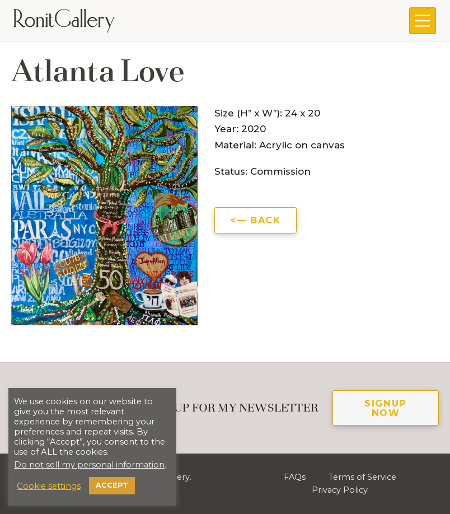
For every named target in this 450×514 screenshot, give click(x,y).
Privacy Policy (340, 490)
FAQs (295, 477)
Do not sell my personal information (89, 465)
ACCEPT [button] (112, 485)
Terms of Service (362, 477)
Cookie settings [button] (49, 486)
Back (265, 220)
